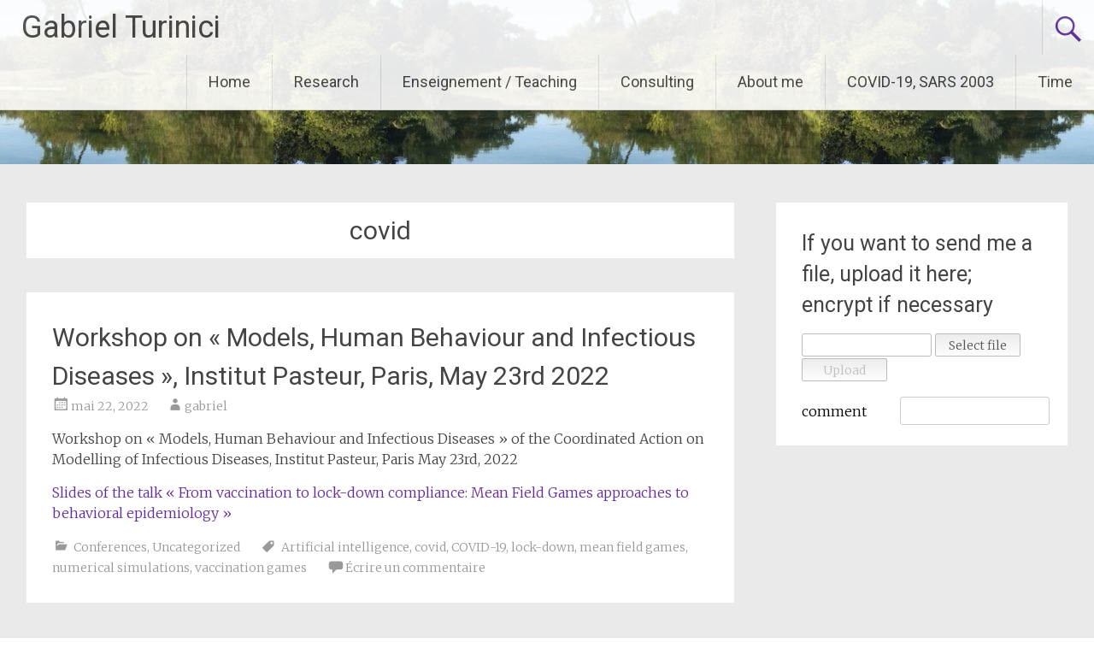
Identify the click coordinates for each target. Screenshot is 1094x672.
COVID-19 (478, 547)
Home (229, 82)
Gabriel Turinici (121, 27)
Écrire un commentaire (415, 567)
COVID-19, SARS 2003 (920, 82)
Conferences (110, 547)
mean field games (632, 547)
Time (1055, 82)
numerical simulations (121, 567)
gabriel (206, 406)
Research (326, 82)
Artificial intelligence (345, 547)
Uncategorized (196, 547)
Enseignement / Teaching (490, 82)
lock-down (542, 547)
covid (430, 547)
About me (770, 82)
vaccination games (251, 567)
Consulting (657, 82)
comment (834, 411)
